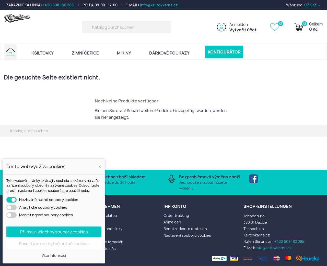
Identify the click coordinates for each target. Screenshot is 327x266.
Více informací (54, 255)
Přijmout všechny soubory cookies (54, 232)
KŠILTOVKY (42, 53)
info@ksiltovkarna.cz (159, 5)
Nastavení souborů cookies (187, 235)
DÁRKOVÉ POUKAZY (169, 53)
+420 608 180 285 (58, 5)
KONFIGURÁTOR (224, 52)
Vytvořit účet (242, 30)
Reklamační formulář (105, 242)
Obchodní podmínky (105, 228)
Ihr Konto (175, 206)
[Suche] (126, 27)
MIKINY (124, 53)
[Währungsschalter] (312, 5)
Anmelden (238, 24)
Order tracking (176, 215)
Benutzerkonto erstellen (185, 228)
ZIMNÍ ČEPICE (85, 53)
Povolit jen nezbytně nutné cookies (54, 243)
